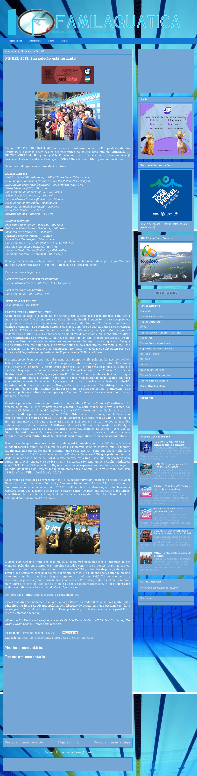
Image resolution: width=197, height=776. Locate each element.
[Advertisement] (166, 70)
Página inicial (15, 41)
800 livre (111, 444)
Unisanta (145, 311)
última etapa (85, 638)
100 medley (122, 360)
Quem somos (35, 41)
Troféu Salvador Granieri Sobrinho (160, 333)
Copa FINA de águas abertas (156, 349)
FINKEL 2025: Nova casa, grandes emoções (168, 510)
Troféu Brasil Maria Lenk (155, 343)
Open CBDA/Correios (152, 370)
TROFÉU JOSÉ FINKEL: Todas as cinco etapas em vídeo (173, 488)
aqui (43, 595)
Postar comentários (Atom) (73, 752)
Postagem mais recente (24, 742)
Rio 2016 (145, 359)
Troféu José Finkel (64, 638)
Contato (65, 41)
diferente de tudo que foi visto (41, 584)
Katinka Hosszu (149, 354)
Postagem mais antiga (112, 742)
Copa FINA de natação (153, 386)
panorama (43, 638)
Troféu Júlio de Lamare (154, 381)
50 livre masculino (32, 323)
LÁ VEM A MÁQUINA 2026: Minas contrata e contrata (169, 444)
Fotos (51, 41)
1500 (33, 465)
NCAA (143, 365)
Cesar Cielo (29, 638)
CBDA (143, 327)
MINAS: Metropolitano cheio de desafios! (172, 555)
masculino (107, 491)
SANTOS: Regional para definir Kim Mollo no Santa (172, 466)
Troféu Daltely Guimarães (155, 375)
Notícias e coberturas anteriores (159, 588)
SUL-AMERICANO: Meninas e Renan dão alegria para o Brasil (172, 532)
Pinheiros (146, 338)
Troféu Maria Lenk (151, 322)
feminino (81, 349)
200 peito (119, 367)
